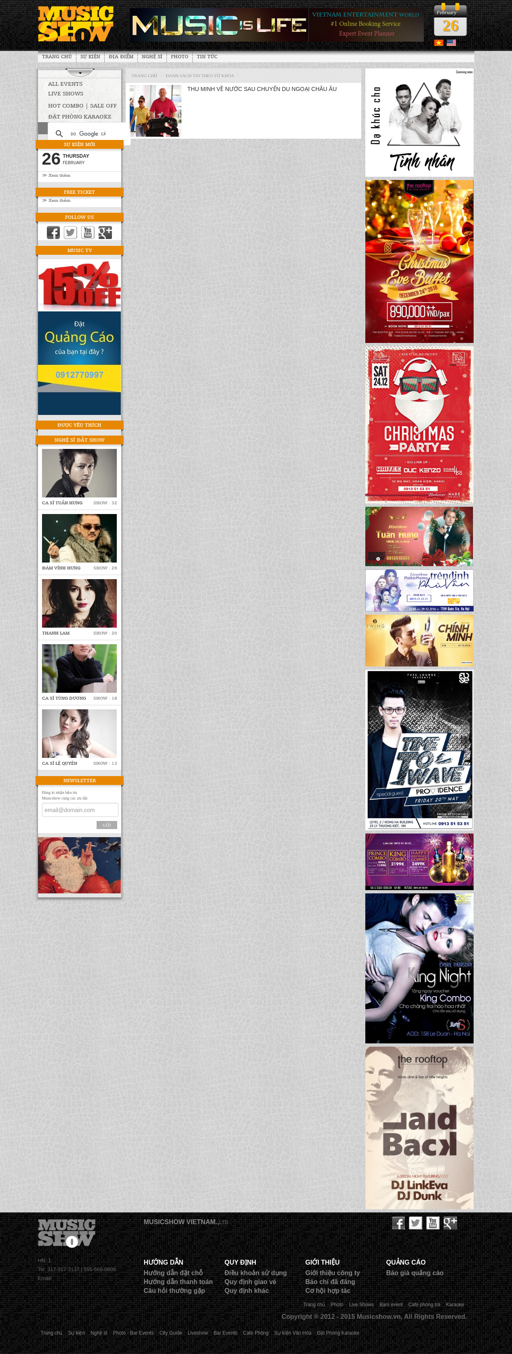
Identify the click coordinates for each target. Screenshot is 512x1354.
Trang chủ (57, 56)
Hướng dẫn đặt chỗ (173, 1272)
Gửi (107, 825)
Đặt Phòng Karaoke (338, 1333)
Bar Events (226, 1333)
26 (450, 25)
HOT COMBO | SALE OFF (82, 105)
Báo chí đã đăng (331, 1281)
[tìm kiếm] (88, 134)
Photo (179, 56)
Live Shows (65, 93)
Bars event (390, 1304)
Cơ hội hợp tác (328, 1290)
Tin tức (207, 56)
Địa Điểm (121, 56)
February (73, 163)
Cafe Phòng (255, 1333)
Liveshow (198, 1333)
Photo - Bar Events (133, 1333)
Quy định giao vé (250, 1281)
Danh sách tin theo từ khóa (200, 75)
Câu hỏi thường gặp (174, 1290)
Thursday (76, 156)
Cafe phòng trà (424, 1304)
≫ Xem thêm (56, 175)
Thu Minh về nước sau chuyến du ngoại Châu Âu (262, 89)
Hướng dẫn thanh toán (178, 1281)
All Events (65, 83)
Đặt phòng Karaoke (80, 116)
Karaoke (455, 1304)
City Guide (171, 1333)
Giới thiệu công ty (333, 1272)
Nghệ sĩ (152, 56)
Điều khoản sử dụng (256, 1272)
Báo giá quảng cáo (415, 1272)
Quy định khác (247, 1290)
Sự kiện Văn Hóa (293, 1333)
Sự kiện (90, 56)
